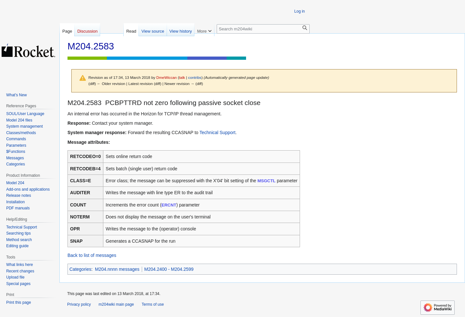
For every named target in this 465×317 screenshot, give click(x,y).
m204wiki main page (116, 304)
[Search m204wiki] (263, 29)
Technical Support (217, 132)
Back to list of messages (91, 255)
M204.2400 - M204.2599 (169, 269)
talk (182, 77)
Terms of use (153, 304)
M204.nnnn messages (117, 269)
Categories (80, 269)
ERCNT (168, 205)
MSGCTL (266, 180)
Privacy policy (79, 304)
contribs (195, 77)
